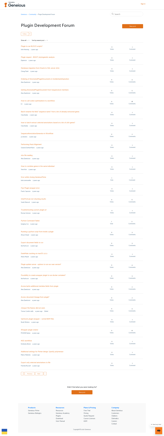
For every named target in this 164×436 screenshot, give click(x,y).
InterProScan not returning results (33, 198)
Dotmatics (115, 418)
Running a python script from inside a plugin (37, 231)
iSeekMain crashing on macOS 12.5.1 (34, 253)
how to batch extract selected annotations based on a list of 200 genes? (48, 122)
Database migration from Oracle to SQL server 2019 (40, 68)
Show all (24, 40)
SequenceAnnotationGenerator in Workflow (37, 133)
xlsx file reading (26, 155)
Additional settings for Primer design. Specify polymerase (42, 351)
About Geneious (117, 410)
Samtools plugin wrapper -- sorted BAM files (37, 318)
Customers (115, 413)
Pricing (86, 413)
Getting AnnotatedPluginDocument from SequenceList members (45, 89)
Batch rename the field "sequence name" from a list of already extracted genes (50, 111)
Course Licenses (89, 418)
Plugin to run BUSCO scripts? (31, 46)
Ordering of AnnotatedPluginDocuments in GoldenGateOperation (45, 78)
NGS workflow (26, 340)
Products (32, 407)
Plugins (58, 415)
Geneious (24, 14)
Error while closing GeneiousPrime (33, 177)
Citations (114, 415)
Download (59, 418)
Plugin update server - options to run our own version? (41, 264)
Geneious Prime (33, 410)
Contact (114, 423)
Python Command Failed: (30, 220)
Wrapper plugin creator (29, 329)
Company (115, 407)
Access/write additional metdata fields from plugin (39, 286)
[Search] (126, 14)
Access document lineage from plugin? (35, 297)
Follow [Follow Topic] (25, 34)
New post (132, 26)
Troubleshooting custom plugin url (33, 209)
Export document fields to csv (32, 242)
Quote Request (89, 415)
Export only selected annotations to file (35, 362)
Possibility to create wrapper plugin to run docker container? (43, 275)
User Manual (60, 420)
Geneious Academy (62, 413)
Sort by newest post (39, 40)
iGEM (85, 420)
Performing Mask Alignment (31, 144)
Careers (114, 420)
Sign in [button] (143, 4)
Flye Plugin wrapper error (30, 187)
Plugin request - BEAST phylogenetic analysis (38, 57)
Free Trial (87, 410)
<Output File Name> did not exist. (33, 307)
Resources (60, 407)
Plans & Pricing (90, 407)
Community (32, 14)
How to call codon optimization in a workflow (38, 100)
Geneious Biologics (34, 413)
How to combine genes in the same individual (37, 166)
